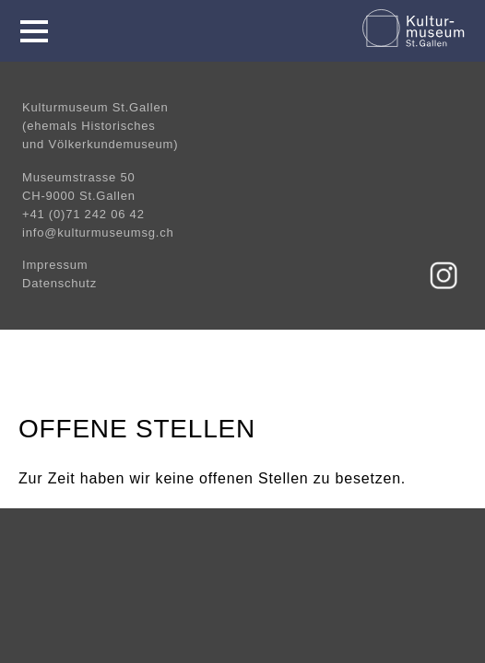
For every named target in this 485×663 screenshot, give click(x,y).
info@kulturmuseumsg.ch (97, 232)
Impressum (55, 265)
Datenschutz (59, 283)
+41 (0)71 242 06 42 (83, 214)
